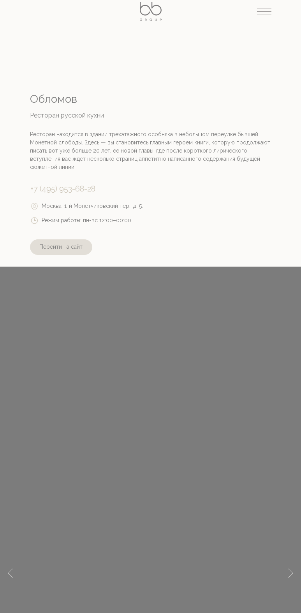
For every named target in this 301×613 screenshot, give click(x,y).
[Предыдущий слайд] (10, 546)
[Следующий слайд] (290, 546)
